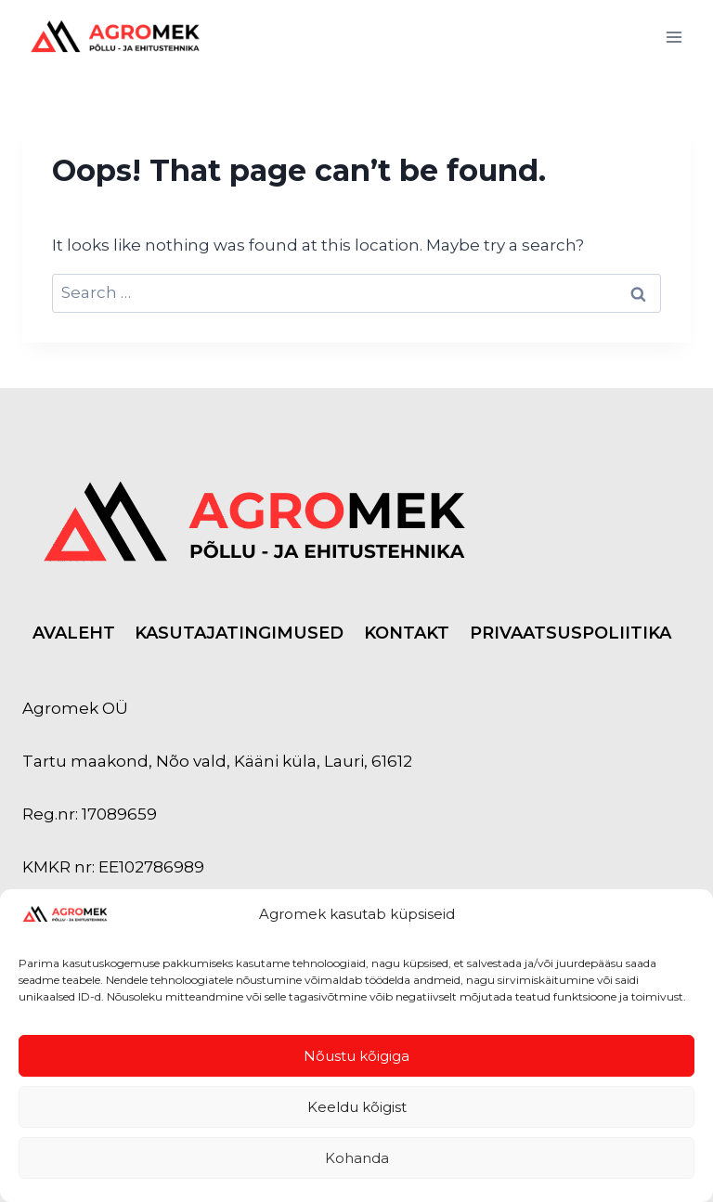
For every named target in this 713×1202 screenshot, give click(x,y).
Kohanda (357, 1158)
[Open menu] (673, 36)
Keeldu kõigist (357, 1107)
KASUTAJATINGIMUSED (239, 633)
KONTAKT (406, 633)
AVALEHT (73, 633)
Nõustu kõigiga (356, 1056)
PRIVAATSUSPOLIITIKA (570, 633)
